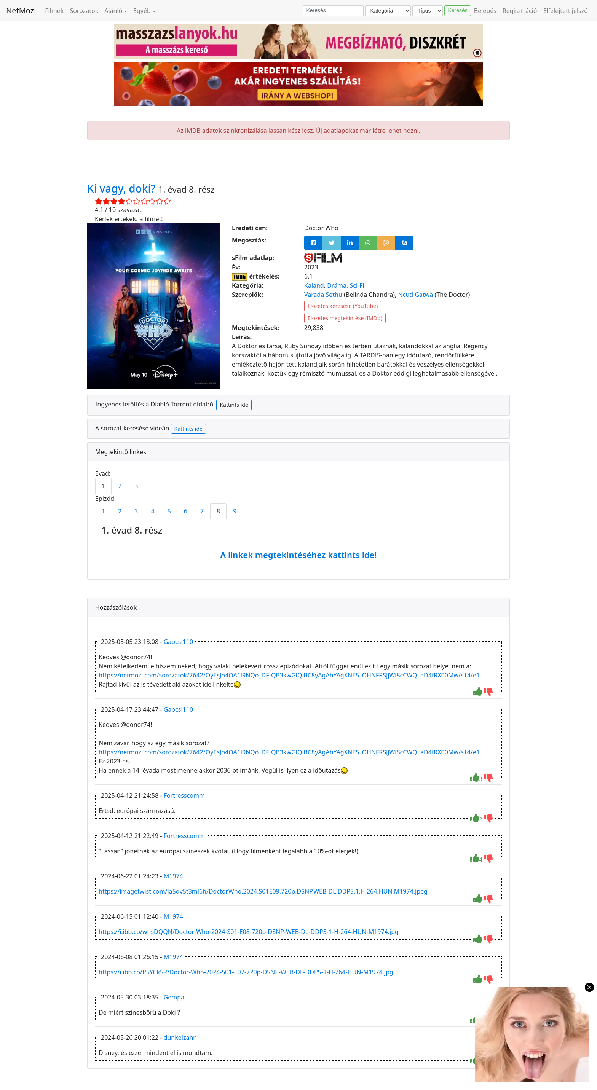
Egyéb (142, 10)
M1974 (173, 876)
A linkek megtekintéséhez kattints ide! (298, 554)
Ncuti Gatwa (415, 294)
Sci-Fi (357, 285)
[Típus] (427, 10)
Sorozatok (84, 10)
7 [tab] (202, 511)
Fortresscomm (184, 795)
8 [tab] (218, 511)
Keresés (457, 10)
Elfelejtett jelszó (565, 10)
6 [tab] (185, 511)
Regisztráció (520, 10)
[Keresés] (333, 10)
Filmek (54, 10)
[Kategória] (388, 10)
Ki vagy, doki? (122, 188)
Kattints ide (234, 404)
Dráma (336, 285)
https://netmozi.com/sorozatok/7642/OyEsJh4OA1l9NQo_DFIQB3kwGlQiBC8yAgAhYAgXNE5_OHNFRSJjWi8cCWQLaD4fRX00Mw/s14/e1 (289, 675)
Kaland (314, 285)
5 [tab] (169, 511)
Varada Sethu (323, 294)
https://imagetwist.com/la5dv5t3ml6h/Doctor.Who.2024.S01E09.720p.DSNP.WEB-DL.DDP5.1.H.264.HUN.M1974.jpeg (263, 891)
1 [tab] (103, 486)
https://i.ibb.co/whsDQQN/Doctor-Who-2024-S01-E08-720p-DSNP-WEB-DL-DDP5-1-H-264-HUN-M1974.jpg (249, 931)
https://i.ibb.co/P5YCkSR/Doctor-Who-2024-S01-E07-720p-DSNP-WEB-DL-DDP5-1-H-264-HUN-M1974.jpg (246, 972)
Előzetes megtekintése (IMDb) (345, 318)
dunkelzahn (180, 1037)
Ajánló (113, 10)
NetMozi (21, 10)
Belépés (485, 10)
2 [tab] (119, 486)
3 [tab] (136, 486)
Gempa (174, 997)
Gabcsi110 (178, 641)
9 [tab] (234, 511)
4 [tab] (152, 511)
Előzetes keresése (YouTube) (343, 305)
